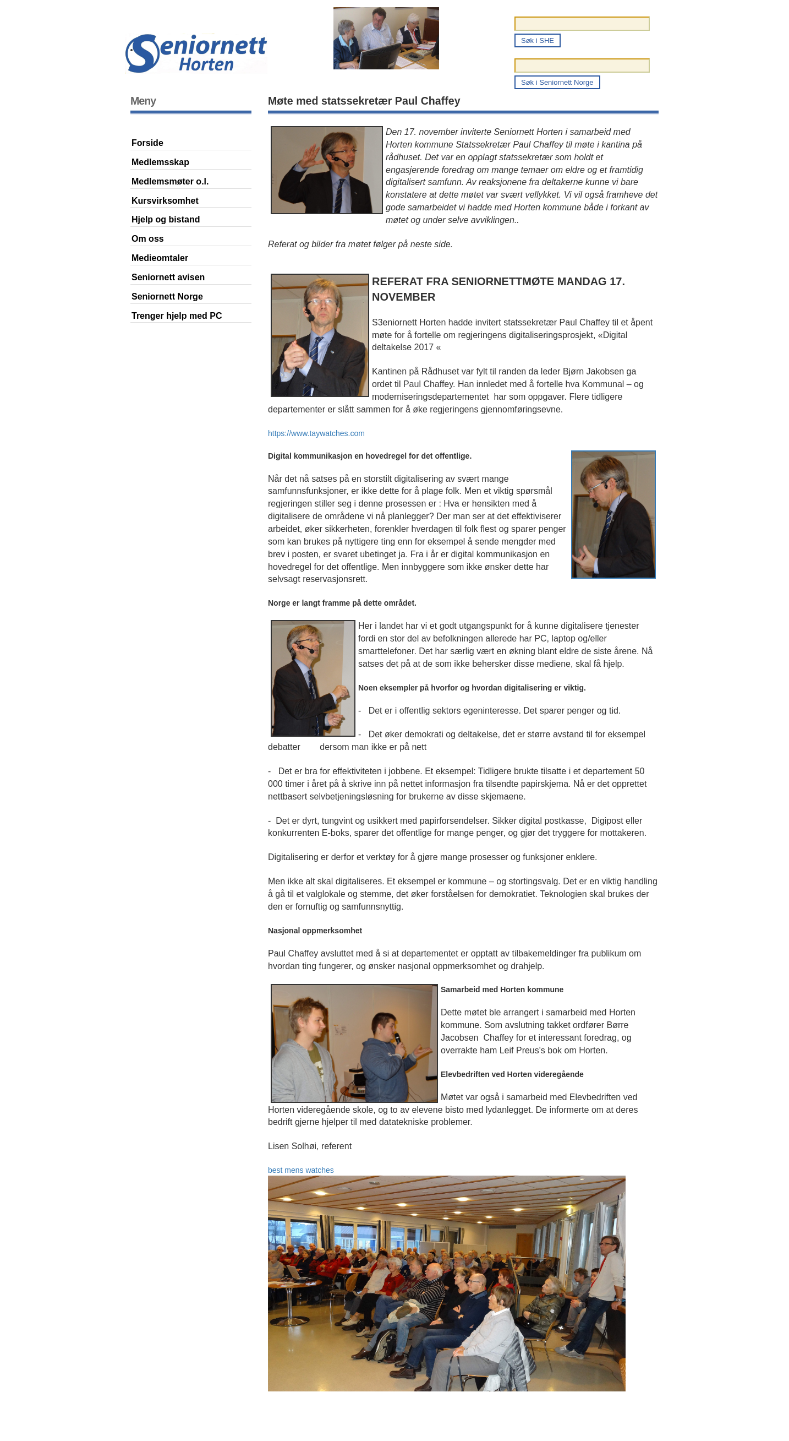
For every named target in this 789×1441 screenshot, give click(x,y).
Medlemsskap (160, 162)
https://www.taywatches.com (316, 433)
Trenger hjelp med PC (177, 315)
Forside (147, 143)
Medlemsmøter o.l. (170, 181)
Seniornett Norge (167, 296)
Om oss (148, 238)
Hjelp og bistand (166, 219)
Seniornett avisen (168, 277)
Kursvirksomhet (165, 200)
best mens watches (301, 1170)
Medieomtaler (160, 258)
